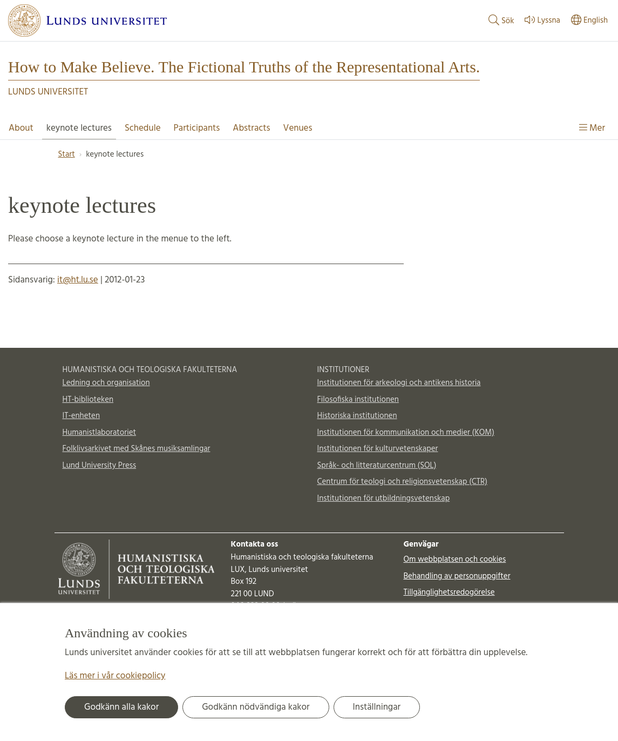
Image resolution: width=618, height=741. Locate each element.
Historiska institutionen (357, 415)
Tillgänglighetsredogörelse (448, 592)
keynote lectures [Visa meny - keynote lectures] (79, 128)
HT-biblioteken (88, 399)
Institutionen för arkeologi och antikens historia (399, 382)
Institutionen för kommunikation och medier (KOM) (405, 432)
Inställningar (377, 707)
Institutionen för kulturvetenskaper (377, 448)
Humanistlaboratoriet (100, 432)
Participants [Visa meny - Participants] (197, 128)
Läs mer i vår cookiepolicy (115, 676)
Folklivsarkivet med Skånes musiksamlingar (136, 448)
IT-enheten (81, 415)
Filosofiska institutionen (358, 399)
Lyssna (541, 21)
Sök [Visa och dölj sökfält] (500, 21)
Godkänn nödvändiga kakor (255, 707)
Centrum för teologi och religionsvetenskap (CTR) (402, 481)
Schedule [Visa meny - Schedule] (143, 128)
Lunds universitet (48, 92)
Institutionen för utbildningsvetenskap (383, 498)
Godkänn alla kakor (121, 707)
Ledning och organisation (106, 382)
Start (66, 154)
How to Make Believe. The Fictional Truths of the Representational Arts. (244, 67)
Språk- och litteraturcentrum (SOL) (377, 465)
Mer (592, 128)
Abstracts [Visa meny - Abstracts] (251, 128)
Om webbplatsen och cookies (454, 559)
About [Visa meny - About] (21, 128)
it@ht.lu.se (77, 280)
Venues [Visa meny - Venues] (298, 128)
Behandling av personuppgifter (456, 576)
